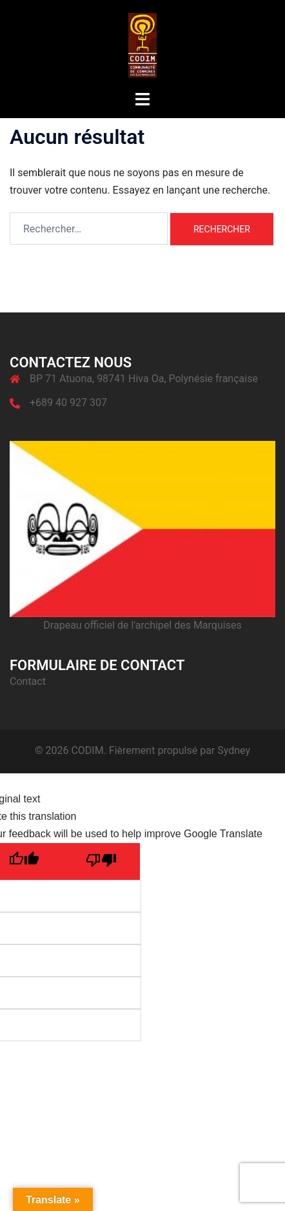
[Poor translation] (101, 861)
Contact (28, 681)
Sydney (233, 750)
